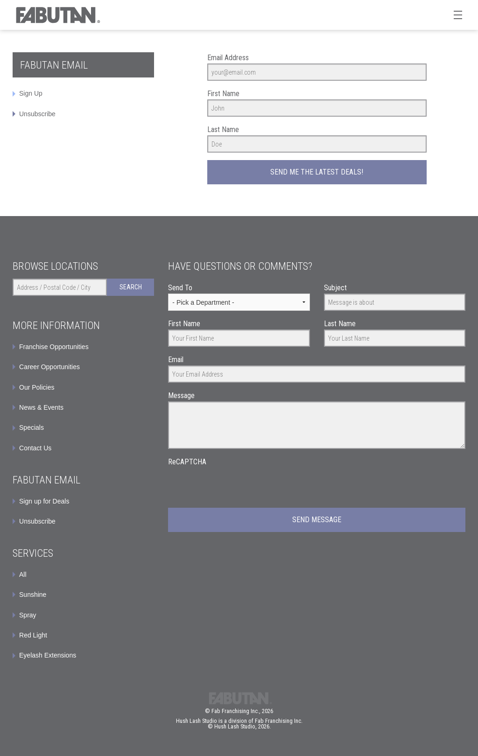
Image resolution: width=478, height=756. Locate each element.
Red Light (33, 635)
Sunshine (32, 594)
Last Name (223, 129)
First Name (223, 93)
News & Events (41, 407)
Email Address (228, 57)
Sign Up (30, 93)
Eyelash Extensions (47, 655)
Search (131, 287)
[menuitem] (83, 501)
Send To (180, 287)
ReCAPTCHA (187, 461)
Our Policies (36, 387)
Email (175, 359)
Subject (335, 287)
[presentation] (239, 486)
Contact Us (35, 448)
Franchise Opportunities (54, 346)
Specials (31, 427)
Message (181, 395)
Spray (27, 615)
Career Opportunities (49, 367)
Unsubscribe (37, 114)
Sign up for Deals (44, 501)
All (23, 574)
